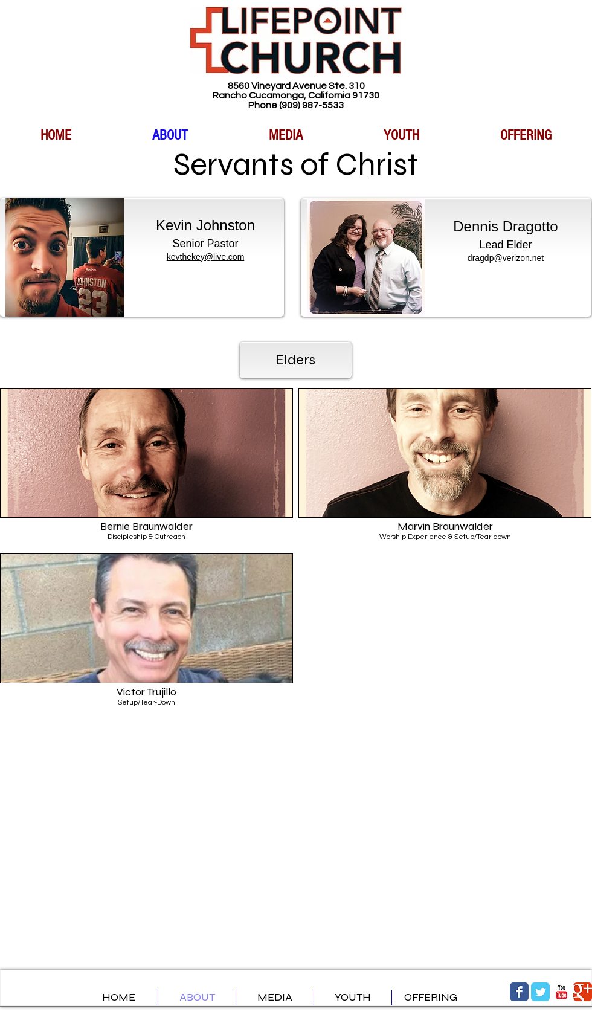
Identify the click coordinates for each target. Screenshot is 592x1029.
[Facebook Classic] (519, 991)
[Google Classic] (582, 991)
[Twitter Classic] (540, 991)
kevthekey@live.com (206, 257)
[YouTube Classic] (561, 991)
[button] (146, 468)
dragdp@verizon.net (506, 258)
